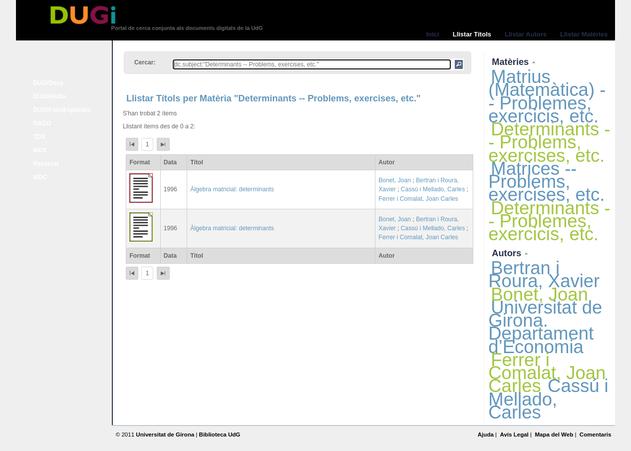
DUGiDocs (48, 82)
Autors (508, 253)
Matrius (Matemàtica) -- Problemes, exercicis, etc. (547, 96)
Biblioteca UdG (220, 435)
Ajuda (486, 435)
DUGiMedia (49, 96)
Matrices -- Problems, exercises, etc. (546, 181)
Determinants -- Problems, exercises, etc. (549, 142)
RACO (42, 123)
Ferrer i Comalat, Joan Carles (418, 198)
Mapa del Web (554, 435)
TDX (39, 136)
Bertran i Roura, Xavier (544, 274)
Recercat (46, 163)
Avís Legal (514, 435)
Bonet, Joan (394, 180)
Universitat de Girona (165, 435)
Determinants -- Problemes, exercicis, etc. (549, 221)
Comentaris (596, 435)
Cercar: (145, 62)
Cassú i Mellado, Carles (433, 189)
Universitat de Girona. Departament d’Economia (545, 327)
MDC (40, 177)
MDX (40, 150)
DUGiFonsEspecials (62, 109)
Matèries (511, 61)
